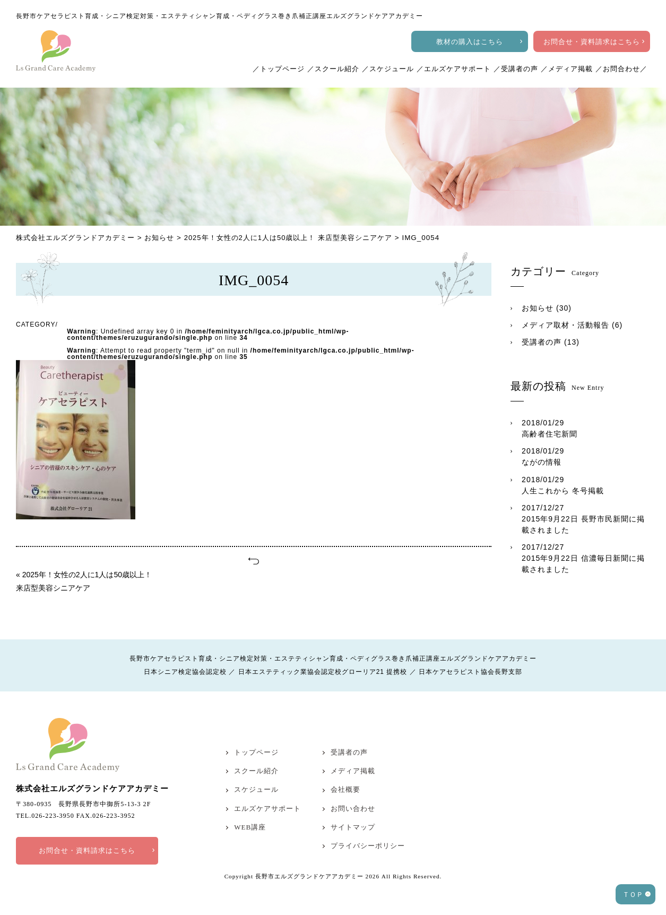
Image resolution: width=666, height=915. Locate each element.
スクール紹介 (337, 68)
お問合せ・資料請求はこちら (591, 42)
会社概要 (345, 789)
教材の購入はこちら (469, 42)
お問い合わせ (353, 809)
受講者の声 (519, 68)
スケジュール (391, 68)
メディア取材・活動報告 (565, 325)
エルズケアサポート (457, 68)
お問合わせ (621, 68)
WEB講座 (250, 827)
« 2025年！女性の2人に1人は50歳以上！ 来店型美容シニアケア (84, 581)
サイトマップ (353, 827)
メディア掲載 (570, 68)
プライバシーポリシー (368, 846)
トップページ (282, 68)
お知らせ (537, 308)
